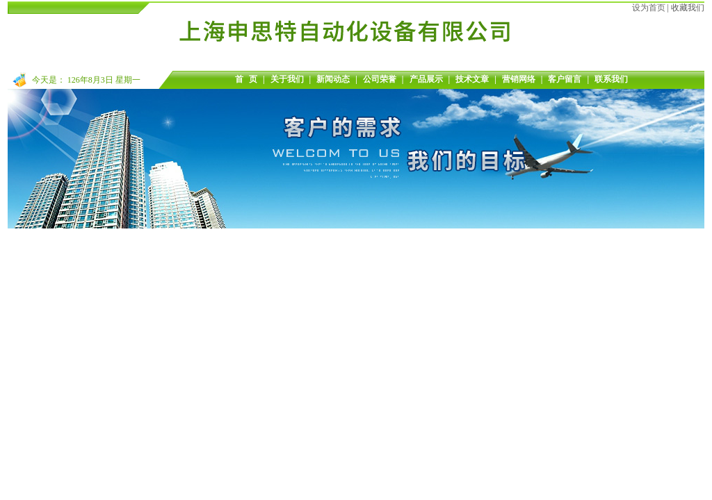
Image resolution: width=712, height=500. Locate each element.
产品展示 (426, 79)
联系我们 (611, 79)
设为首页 (648, 7)
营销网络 (518, 79)
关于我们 (287, 79)
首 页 (246, 79)
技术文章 (472, 79)
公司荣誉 (379, 79)
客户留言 (564, 79)
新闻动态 (333, 79)
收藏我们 (687, 7)
